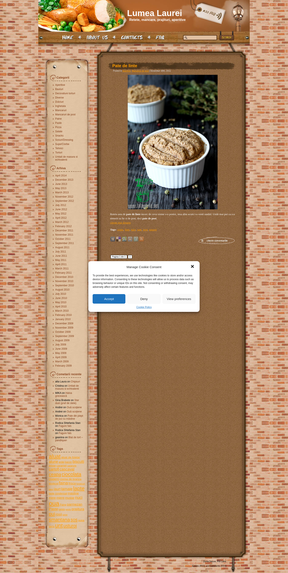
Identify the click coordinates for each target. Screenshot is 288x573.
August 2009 (62, 340)
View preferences (179, 299)
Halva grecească (63, 394)
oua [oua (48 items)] (54, 503)
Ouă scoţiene (74, 407)
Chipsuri (75, 381)
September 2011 (64, 243)
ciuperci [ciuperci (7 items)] (54, 479)
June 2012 (61, 209)
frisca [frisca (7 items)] (72, 483)
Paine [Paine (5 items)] (63, 504)
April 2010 (61, 306)
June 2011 (61, 255)
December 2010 (64, 277)
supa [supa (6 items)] (81, 520)
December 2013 (64, 179)
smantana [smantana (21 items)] (59, 519)
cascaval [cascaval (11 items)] (67, 469)
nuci (133, 229)
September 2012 (64, 200)
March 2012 (62, 222)
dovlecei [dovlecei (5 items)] (53, 483)
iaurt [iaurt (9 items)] (57, 489)
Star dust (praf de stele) (67, 402)
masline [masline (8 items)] (73, 493)
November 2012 (64, 196)
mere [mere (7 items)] (52, 497)
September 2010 (64, 285)
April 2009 (61, 357)
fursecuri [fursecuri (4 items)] (80, 483)
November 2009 (64, 327)
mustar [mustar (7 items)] (69, 497)
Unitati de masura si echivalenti (66, 158)
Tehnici (59, 148)
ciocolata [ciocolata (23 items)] (71, 474)
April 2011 (61, 264)
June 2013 (61, 184)
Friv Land (221, 561)
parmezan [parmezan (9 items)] (74, 504)
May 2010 (60, 302)
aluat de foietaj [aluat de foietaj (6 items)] (70, 457)
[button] (192, 266)
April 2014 (61, 175)
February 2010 (63, 315)
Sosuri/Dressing (64, 139)
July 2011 (60, 251)
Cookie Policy (144, 307)
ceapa (120, 229)
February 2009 (63, 365)
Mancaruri (60, 110)
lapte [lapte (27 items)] (79, 488)
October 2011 (63, 238)
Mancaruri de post (65, 114)
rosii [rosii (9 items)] (59, 514)
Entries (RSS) (198, 566)
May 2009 (60, 353)
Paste (58, 122)
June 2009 (61, 348)
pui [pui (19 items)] (52, 514)
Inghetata (60, 106)
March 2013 (62, 192)
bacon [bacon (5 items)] (68, 462)
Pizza (58, 127)
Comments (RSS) (218, 566)
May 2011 (60, 260)
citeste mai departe (120, 222)
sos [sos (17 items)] (74, 519)
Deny (144, 299)
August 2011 (62, 247)
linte (127, 229)
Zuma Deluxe (209, 561)
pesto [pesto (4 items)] (68, 509)
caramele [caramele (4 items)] (72, 465)
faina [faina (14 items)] (63, 483)
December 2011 (64, 230)
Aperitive (60, 84)
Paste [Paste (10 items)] (53, 509)
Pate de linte (124, 65)
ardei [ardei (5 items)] (61, 462)
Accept (109, 299)
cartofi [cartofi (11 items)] (54, 469)
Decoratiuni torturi (65, 93)
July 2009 (60, 344)
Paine (58, 118)
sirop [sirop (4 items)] (65, 514)
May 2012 (60, 213)
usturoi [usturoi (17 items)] (70, 525)
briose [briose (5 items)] (52, 465)
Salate (58, 131)
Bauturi (59, 89)
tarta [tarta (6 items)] (52, 526)
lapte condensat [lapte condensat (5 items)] (58, 493)
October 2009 (63, 331)
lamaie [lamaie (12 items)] (67, 489)
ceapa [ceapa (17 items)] (55, 474)
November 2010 (64, 281)
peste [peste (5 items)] (62, 509)
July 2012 (60, 205)
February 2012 (63, 226)
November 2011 (64, 234)
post (145, 229)
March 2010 (62, 310)
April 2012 (61, 217)
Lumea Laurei (154, 13)
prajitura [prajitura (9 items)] (78, 509)
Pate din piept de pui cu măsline (69, 417)
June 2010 (61, 298)
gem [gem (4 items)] (51, 489)
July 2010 (60, 293)
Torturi (58, 152)
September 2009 (64, 336)
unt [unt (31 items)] (59, 525)
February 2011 (63, 272)
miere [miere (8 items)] (60, 497)
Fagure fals (65, 425)
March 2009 (62, 361)
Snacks (59, 135)
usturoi (153, 229)
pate (139, 229)
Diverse (59, 97)
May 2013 (60, 188)
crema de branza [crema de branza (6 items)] (70, 479)
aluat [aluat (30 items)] (54, 456)
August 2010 (62, 289)
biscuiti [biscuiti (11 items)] (78, 462)
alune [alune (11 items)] (53, 462)
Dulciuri (59, 101)
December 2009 (64, 323)
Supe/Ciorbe (62, 144)
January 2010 (63, 319)
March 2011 (62, 268)
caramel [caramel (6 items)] (61, 465)
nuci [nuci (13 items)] (78, 497)
